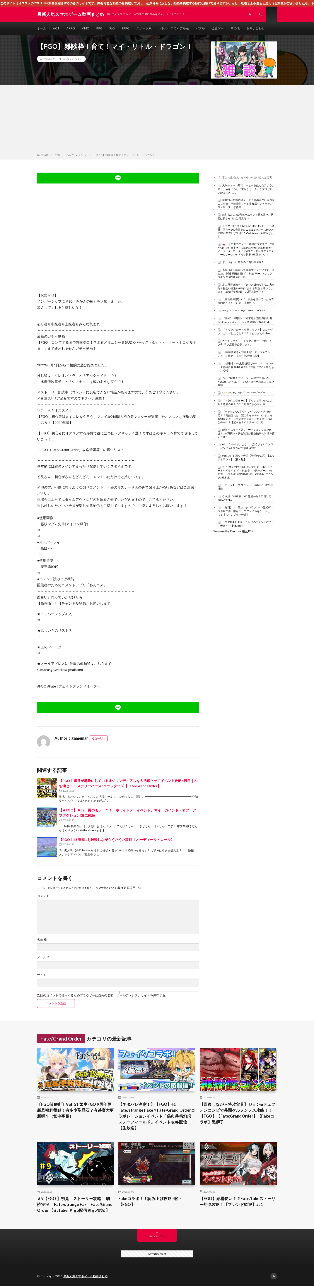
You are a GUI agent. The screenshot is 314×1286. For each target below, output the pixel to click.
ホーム (41, 28)
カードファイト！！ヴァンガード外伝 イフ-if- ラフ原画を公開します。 (245, 342)
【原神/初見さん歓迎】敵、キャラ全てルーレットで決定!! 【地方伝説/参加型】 (245, 353)
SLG (112, 28)
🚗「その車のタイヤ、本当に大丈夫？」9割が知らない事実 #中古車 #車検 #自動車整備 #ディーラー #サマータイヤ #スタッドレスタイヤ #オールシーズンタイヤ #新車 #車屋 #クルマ (246, 249)
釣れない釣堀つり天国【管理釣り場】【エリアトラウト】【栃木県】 (246, 457)
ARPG (70, 28)
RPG (99, 28)
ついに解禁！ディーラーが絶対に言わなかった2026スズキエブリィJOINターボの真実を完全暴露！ (246, 381)
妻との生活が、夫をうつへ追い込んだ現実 (247, 177)
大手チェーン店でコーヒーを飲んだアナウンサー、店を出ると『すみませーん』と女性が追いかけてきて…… (246, 189)
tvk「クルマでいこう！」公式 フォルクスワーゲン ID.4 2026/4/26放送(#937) (245, 446)
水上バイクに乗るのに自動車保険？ (243, 262)
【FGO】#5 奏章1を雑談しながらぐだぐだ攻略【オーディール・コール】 (116, 839)
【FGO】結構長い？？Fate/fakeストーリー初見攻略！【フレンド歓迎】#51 (238, 1201)
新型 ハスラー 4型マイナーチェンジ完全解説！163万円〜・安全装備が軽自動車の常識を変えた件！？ (246, 433)
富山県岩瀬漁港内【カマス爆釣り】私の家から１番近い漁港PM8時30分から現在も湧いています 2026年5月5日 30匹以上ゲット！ (246, 288)
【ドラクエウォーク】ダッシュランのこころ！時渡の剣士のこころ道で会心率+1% (245, 402)
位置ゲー (218, 28)
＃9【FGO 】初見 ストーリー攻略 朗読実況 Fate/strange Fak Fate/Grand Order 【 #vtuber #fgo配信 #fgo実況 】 (75, 1204)
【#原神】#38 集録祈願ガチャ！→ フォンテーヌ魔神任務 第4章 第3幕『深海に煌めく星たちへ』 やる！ (246, 367)
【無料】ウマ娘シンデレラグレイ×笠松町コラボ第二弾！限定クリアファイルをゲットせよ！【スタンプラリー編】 (245, 511)
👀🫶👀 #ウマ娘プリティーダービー (243, 392)
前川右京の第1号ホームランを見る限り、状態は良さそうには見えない (245, 216)
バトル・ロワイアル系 (173, 28)
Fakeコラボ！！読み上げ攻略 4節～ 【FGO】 (150, 1201)
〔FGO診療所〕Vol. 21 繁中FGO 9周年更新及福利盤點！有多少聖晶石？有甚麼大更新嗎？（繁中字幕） (75, 1110)
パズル (200, 28)
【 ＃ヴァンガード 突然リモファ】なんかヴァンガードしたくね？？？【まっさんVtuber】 (245, 331)
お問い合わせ (255, 28)
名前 (42, 939)
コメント (43, 895)
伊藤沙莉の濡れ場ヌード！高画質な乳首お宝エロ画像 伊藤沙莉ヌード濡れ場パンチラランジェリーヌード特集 (246, 203)
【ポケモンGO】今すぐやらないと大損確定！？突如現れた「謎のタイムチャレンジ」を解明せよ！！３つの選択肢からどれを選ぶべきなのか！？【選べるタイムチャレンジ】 (245, 417)
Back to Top (157, 1236)
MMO (85, 28)
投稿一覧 (97, 738)
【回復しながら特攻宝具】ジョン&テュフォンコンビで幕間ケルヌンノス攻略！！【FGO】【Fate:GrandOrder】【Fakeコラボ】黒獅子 (237, 1113)
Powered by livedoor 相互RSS (233, 531)
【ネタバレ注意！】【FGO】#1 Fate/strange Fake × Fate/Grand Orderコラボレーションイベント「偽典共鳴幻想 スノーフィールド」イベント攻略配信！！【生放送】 (156, 1116)
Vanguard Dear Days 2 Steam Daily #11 (244, 310)
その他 (235, 28)
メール (43, 957)
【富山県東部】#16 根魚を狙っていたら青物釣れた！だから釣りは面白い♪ (246, 301)
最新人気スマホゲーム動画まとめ (85, 1276)
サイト (41, 974)
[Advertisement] (157, 120)
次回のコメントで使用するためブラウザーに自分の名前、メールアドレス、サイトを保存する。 (102, 995)
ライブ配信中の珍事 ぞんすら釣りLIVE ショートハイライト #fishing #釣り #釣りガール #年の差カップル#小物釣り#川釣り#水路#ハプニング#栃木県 (245, 472)
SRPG (125, 28)
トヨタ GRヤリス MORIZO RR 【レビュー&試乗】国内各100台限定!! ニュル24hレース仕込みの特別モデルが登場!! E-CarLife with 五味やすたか (246, 231)
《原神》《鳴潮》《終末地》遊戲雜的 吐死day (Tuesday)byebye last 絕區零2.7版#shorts (245, 320)
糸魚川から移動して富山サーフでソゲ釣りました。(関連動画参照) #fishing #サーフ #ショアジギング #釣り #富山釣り (246, 273)
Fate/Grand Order (71, 59)
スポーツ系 (144, 28)
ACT (56, 28)
